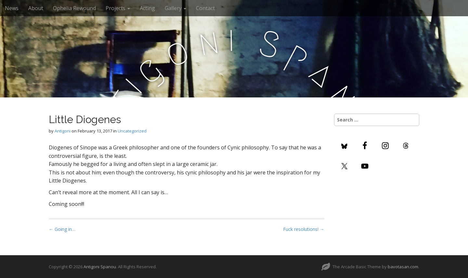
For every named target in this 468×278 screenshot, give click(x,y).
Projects (118, 8)
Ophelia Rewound (74, 8)
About (35, 8)
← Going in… (62, 229)
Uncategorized (132, 131)
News (12, 8)
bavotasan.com (403, 267)
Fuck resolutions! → (303, 229)
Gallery (175, 8)
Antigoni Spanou (100, 267)
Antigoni (63, 131)
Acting (147, 8)
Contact (205, 8)
